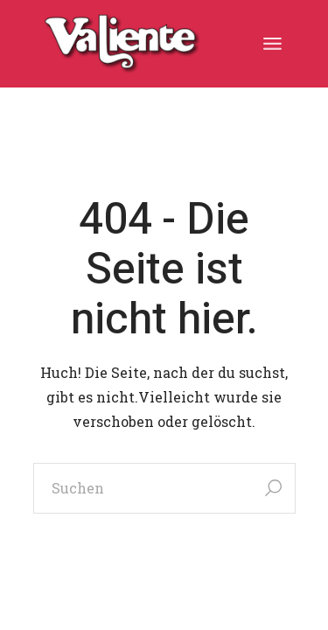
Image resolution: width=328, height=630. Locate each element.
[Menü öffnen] (272, 43)
